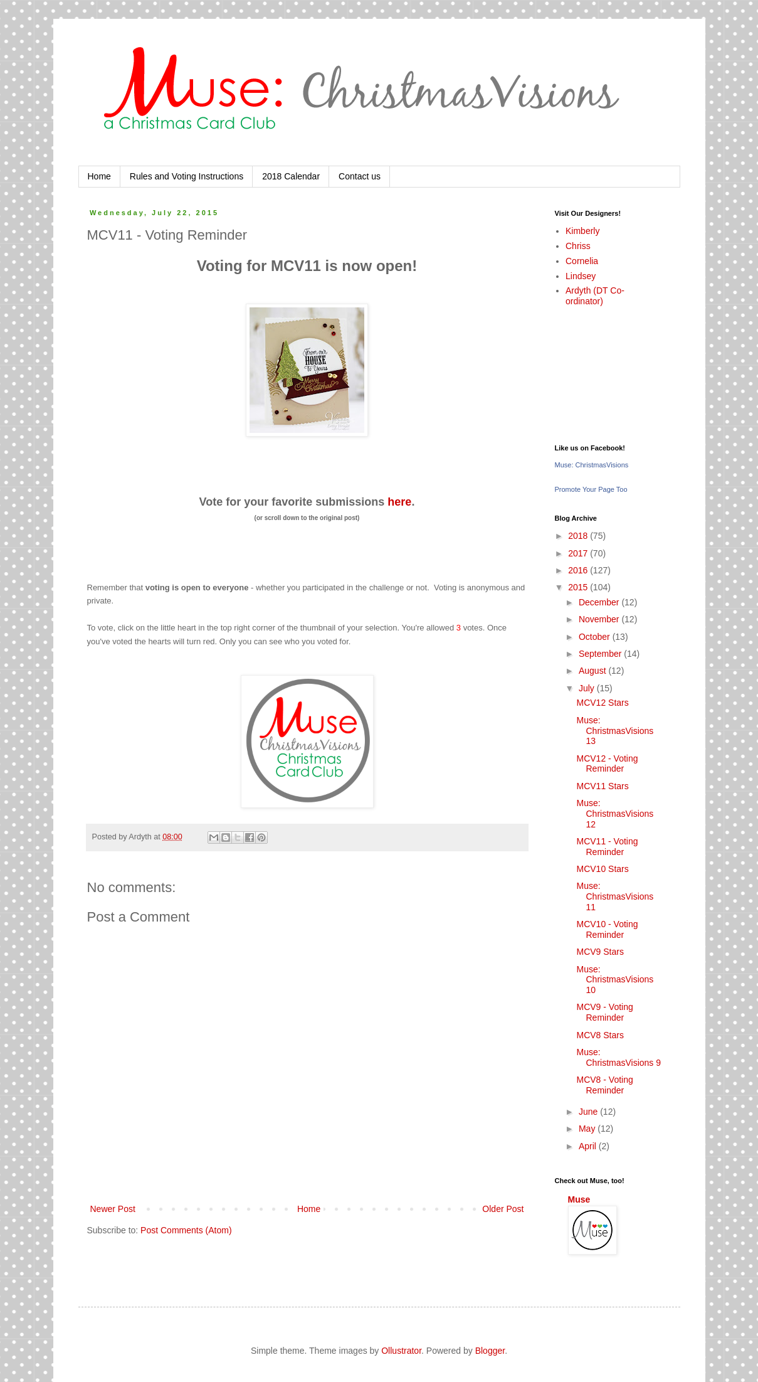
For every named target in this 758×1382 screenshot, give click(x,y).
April (589, 1146)
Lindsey (581, 276)
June (589, 1112)
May (588, 1129)
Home (99, 176)
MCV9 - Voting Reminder (604, 1012)
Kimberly (582, 231)
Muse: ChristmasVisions (592, 465)
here (399, 502)
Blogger (490, 1351)
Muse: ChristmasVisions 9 (618, 1057)
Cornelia (582, 261)
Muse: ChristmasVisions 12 (614, 813)
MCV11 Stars (602, 786)
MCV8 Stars (599, 1035)
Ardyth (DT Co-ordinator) (595, 295)
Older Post (503, 1209)
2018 (579, 536)
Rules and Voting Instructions (186, 176)
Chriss (578, 246)
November (600, 619)
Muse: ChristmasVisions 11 (614, 896)
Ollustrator (401, 1351)
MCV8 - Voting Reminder (604, 1085)
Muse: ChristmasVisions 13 (614, 731)
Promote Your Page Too (591, 489)
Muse (579, 1199)
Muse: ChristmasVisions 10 (614, 980)
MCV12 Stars (602, 703)
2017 (579, 553)
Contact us (360, 176)
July (588, 688)
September (601, 654)
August (593, 671)
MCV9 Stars (599, 952)
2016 (579, 570)
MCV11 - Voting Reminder (607, 846)
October (596, 637)
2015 (579, 587)
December (600, 602)
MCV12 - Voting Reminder (607, 763)
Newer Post (112, 1209)
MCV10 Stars (602, 869)
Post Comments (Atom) (185, 1230)
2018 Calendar (291, 176)
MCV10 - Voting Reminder (607, 929)
